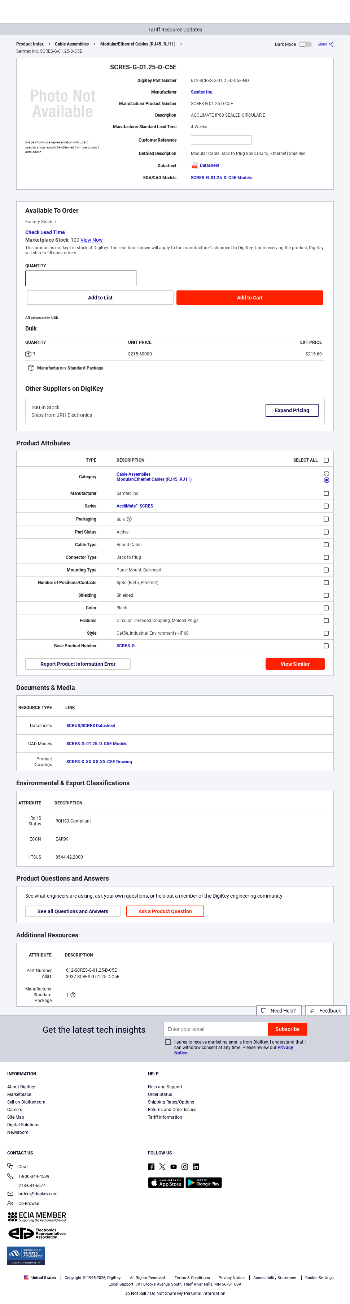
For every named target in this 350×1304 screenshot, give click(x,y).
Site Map (15, 1117)
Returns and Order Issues (172, 1109)
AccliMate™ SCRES (135, 506)
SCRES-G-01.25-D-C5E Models (221, 177)
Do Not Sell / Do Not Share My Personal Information (175, 1293)
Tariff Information (165, 1117)
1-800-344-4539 (28, 1177)
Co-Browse (23, 1204)
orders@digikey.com (32, 1194)
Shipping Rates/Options (171, 1102)
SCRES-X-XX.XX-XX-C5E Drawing (99, 761)
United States (40, 1277)
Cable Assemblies (72, 44)
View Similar (295, 664)
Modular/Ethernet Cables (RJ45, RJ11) (137, 44)
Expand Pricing (292, 410)
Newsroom (18, 1132)
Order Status (160, 1094)
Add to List (100, 298)
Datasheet (205, 165)
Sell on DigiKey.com (26, 1102)
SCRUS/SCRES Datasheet (90, 725)
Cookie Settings (319, 1277)
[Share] (326, 44)
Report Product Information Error (77, 664)
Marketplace (19, 1094)
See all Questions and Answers (73, 911)
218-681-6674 (26, 1185)
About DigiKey (21, 1086)
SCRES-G (126, 645)
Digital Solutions (23, 1124)
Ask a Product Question (165, 911)
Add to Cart (250, 298)
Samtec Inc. (202, 92)
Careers (14, 1109)
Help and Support (165, 1086)
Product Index (30, 44)
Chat (17, 1167)
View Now (91, 240)
